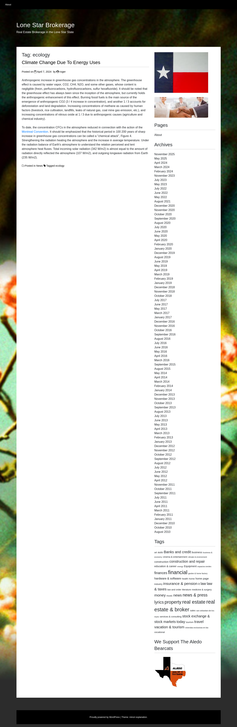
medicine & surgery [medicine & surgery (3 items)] (202, 589)
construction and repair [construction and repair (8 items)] (187, 561)
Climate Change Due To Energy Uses (61, 62)
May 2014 (160, 373)
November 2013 (164, 398)
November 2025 (164, 154)
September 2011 (165, 493)
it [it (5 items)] (199, 583)
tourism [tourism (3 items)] (189, 622)
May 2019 (160, 265)
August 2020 (162, 222)
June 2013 (161, 420)
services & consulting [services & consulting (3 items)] (170, 616)
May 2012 (160, 476)
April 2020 (160, 240)
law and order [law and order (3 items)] (174, 589)
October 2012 (163, 454)
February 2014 (163, 385)
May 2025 (160, 158)
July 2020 (160, 227)
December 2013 (164, 394)
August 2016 (162, 338)
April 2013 (160, 428)
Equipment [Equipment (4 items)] (190, 566)
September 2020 (165, 218)
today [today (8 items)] (181, 622)
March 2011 (162, 510)
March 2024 (162, 167)
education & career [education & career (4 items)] (165, 566)
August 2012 (162, 463)
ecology (60, 165)
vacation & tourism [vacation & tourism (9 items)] (169, 627)
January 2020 (163, 248)
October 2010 (163, 527)
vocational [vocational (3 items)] (159, 632)
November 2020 (164, 210)
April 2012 (160, 480)
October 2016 (163, 330)
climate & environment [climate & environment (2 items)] (197, 557)
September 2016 (165, 334)
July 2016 (160, 343)
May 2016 (160, 351)
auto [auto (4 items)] (160, 552)
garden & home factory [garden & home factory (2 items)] (197, 573)
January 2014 (163, 390)
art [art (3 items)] (155, 552)
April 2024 (160, 162)
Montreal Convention (35, 131)
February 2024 (163, 171)
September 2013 (165, 407)
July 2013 (160, 415)
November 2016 (164, 325)
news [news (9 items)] (177, 595)
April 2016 (160, 355)
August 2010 (162, 531)
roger (63, 71)
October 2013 (163, 403)
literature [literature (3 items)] (186, 589)
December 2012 (164, 446)
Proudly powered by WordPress (105, 717)
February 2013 (163, 437)
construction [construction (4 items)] (161, 561)
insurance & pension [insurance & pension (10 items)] (180, 583)
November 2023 (164, 175)
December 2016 (164, 321)
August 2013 (162, 411)
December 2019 (164, 252)
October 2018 (163, 295)
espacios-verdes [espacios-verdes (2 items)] (204, 566)
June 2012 (161, 471)
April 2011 (160, 506)
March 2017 (162, 313)
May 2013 (160, 424)
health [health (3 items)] (185, 578)
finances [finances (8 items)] (160, 573)
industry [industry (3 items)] (158, 584)
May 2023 (160, 184)
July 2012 (160, 467)
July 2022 (160, 188)
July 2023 (160, 179)
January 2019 (163, 282)
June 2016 (161, 347)
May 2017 (160, 308)
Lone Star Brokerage (45, 25)
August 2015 (162, 368)
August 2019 (162, 257)
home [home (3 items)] (192, 578)
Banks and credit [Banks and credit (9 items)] (177, 552)
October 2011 (163, 488)
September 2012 (165, 458)
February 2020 (163, 244)
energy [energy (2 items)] (180, 566)
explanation (141, 717)
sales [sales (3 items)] (192, 610)
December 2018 (164, 287)
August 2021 (162, 201)
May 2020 (160, 235)
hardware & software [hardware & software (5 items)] (167, 578)
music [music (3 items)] (169, 595)
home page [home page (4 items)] (202, 578)
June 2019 (161, 261)
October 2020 (163, 214)
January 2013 (163, 441)
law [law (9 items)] (203, 584)
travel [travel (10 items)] (199, 622)
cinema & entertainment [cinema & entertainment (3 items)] (175, 557)
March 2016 (162, 360)
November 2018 (164, 291)
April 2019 (160, 270)
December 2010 (164, 523)
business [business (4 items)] (197, 552)
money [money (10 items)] (160, 595)
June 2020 (161, 231)
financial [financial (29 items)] (177, 572)
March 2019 (162, 274)
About (8, 4)
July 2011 (160, 497)
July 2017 (160, 300)
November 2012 (164, 450)
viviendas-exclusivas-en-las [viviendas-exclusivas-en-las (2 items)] (196, 628)
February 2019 (163, 278)
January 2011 (163, 518)
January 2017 (163, 317)
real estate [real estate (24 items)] (193, 602)
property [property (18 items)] (173, 602)
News (39, 165)
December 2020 (164, 205)
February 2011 (163, 514)
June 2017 (161, 304)
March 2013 (162, 433)
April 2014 (160, 377)
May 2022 (160, 197)
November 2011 (164, 484)
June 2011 (161, 501)
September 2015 (165, 364)
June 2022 (161, 192)
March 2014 (162, 381)
